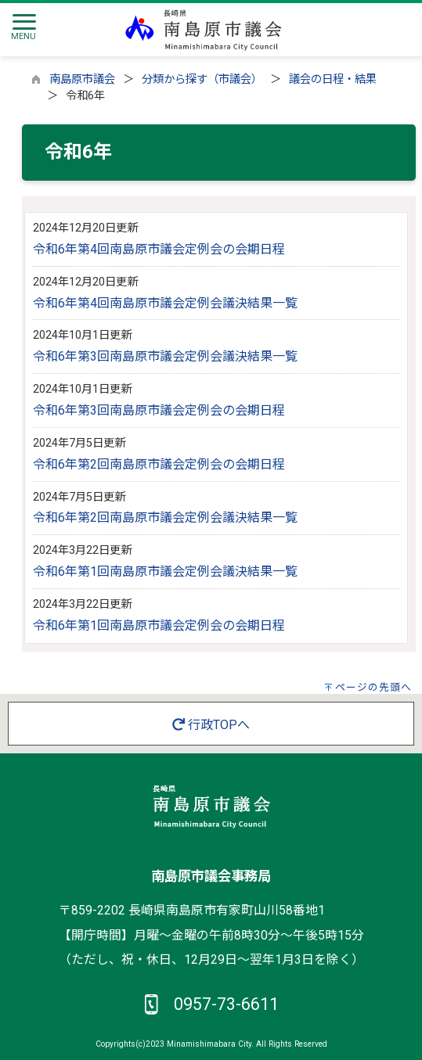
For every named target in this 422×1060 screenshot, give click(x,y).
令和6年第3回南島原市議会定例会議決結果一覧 (165, 356)
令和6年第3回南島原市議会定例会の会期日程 (159, 410)
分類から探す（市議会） (202, 79)
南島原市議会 (82, 79)
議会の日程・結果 (333, 79)
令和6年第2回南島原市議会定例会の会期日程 (159, 464)
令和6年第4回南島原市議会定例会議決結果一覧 (165, 303)
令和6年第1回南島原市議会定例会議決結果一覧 (165, 571)
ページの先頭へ (373, 687)
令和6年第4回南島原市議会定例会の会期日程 (159, 249)
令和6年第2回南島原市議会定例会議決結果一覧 (165, 517)
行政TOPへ (211, 724)
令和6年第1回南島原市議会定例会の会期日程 (159, 625)
